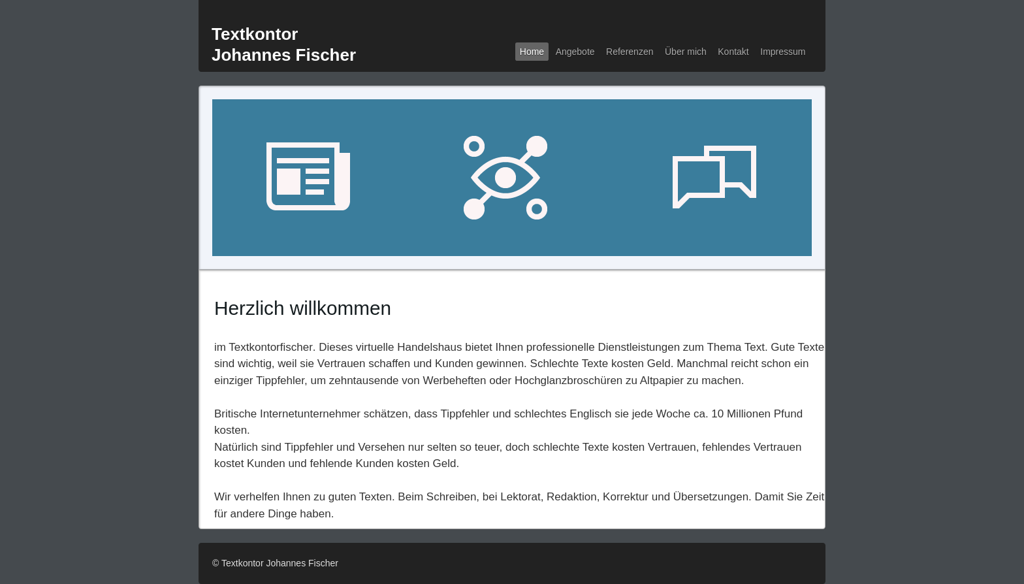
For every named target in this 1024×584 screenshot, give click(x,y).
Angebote (575, 51)
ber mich (686, 51)
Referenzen (629, 51)
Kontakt (733, 51)
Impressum (782, 51)
